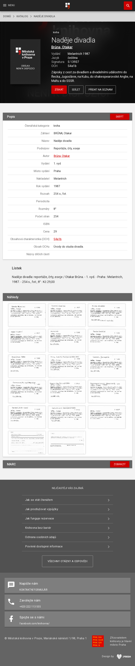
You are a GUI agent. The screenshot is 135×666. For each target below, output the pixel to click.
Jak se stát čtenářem (39, 500)
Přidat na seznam (100, 89)
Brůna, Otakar (62, 47)
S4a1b (58, 239)
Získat (59, 89)
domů (7, 16)
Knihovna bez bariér (38, 527)
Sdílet (76, 89)
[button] (25, 62)
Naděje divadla (44, 16)
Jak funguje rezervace (39, 518)
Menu (9, 5)
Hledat (126, 4)
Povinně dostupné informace (44, 546)
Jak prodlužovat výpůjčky (41, 509)
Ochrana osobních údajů (40, 537)
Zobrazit (120, 464)
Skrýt (120, 116)
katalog (22, 16)
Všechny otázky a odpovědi (68, 561)
